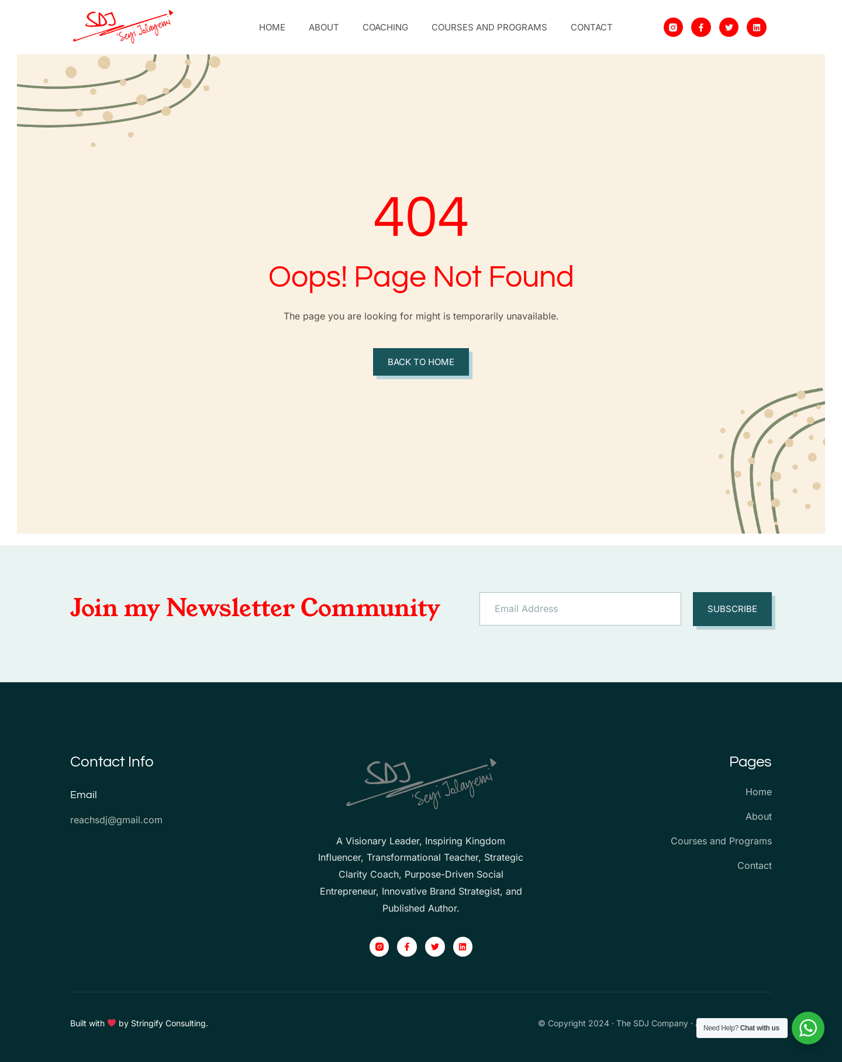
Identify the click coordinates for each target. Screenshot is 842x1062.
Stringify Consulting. (169, 1023)
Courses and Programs (489, 27)
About (324, 27)
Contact (592, 27)
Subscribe (732, 608)
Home (272, 27)
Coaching (385, 27)
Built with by (100, 1023)
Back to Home (421, 361)
